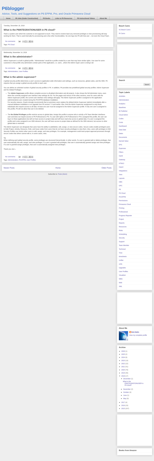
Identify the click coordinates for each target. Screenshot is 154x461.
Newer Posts (9, 168)
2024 (123, 357)
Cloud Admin (123, 115)
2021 (123, 367)
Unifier (121, 260)
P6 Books (46, 18)
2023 (123, 360)
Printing (121, 208)
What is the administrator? (18, 56)
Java (120, 174)
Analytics (122, 104)
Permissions (123, 200)
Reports (121, 223)
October (126, 392)
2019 (123, 373)
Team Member (124, 245)
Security (122, 238)
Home (8, 18)
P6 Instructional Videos (86, 18)
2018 (123, 376)
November (127, 389)
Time (120, 253)
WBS (121, 279)
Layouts (121, 178)
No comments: (10, 41)
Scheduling (123, 234)
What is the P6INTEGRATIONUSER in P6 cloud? (29, 30)
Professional (123, 212)
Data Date (122, 130)
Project (121, 219)
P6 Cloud (11, 44)
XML (120, 286)
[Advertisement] (133, 59)
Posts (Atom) (62, 174)
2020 (123, 370)
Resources (123, 227)
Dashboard (123, 126)
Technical (122, 249)
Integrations (123, 171)
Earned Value (123, 141)
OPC (120, 186)
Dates (121, 133)
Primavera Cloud (125, 204)
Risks (121, 230)
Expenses (122, 148)
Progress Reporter (125, 215)
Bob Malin (135, 332)
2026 (123, 351)
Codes (121, 118)
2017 (123, 402)
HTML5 (121, 163)
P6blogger (13, 8)
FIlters (121, 152)
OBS (120, 182)
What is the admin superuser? (20, 77)
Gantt (121, 156)
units (120, 264)
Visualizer (122, 275)
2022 (123, 363)
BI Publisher (123, 111)
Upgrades (122, 268)
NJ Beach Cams (124, 30)
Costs (121, 122)
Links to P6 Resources (63, 18)
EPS (120, 145)
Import (121, 167)
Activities (122, 96)
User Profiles (23, 71)
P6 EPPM (22, 160)
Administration (13, 71)
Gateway (122, 160)
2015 (123, 408)
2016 (123, 405)
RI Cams (122, 33)
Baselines (122, 107)
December (127, 379)
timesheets (123, 256)
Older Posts (107, 168)
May (125, 398)
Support (121, 241)
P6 (120, 189)
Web (120, 283)
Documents (123, 137)
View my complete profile (138, 335)
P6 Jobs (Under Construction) (26, 18)
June (125, 395)
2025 (123, 354)
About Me (103, 18)
